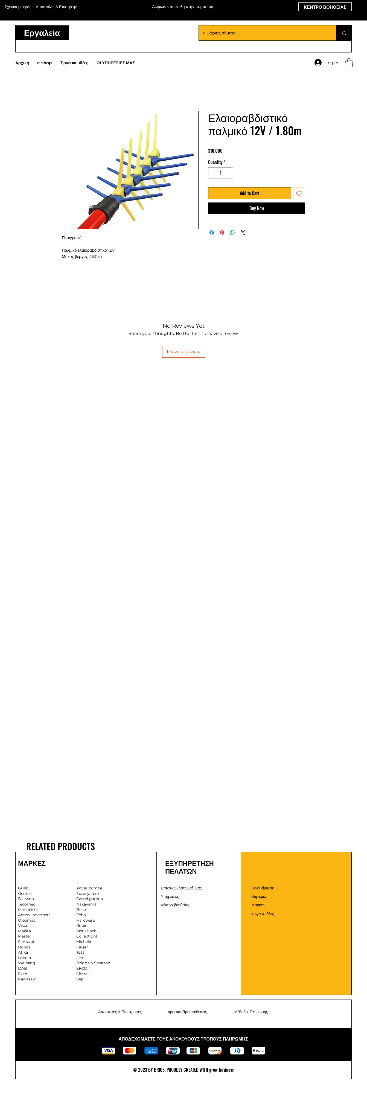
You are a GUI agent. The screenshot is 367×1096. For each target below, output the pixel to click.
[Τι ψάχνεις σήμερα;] (263, 32)
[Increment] (228, 173)
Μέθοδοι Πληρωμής (251, 1011)
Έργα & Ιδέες (263, 914)
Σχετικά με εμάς (18, 6)
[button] (349, 62)
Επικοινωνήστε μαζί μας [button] (181, 888)
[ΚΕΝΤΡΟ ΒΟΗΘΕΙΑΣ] (325, 6)
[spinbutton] (221, 173)
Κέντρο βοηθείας (175, 905)
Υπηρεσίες (170, 896)
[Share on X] (243, 232)
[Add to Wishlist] (299, 193)
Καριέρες (259, 896)
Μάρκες (258, 905)
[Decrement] (213, 173)
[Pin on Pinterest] (222, 232)
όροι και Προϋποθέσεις (187, 1011)
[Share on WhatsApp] (232, 232)
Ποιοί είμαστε (263, 888)
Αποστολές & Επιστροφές (120, 1011)
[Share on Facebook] (211, 232)
